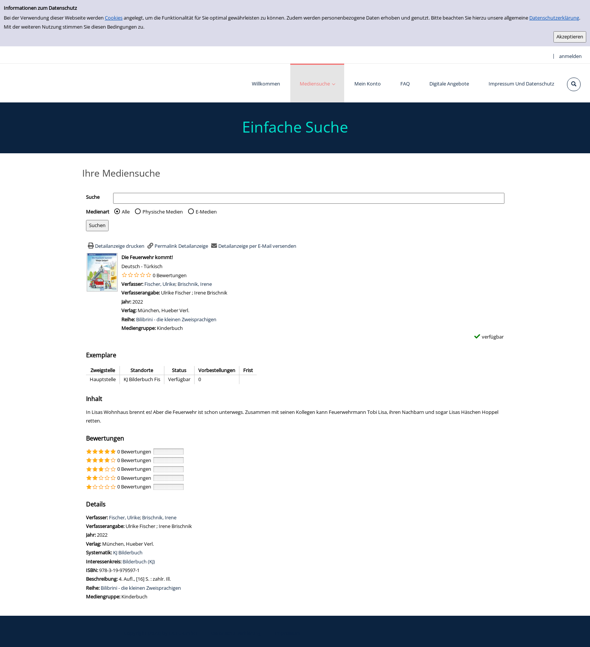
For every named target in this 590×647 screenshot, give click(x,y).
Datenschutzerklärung (554, 17)
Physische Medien (163, 211)
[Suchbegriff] (308, 198)
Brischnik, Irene (195, 284)
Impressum (287, 633)
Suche (93, 197)
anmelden (570, 56)
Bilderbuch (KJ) (139, 561)
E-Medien (206, 211)
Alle (126, 211)
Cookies (114, 17)
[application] (317, 83)
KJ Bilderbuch (128, 552)
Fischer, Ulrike (159, 284)
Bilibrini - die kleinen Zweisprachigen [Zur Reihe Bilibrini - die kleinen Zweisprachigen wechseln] (176, 319)
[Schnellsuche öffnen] (574, 84)
